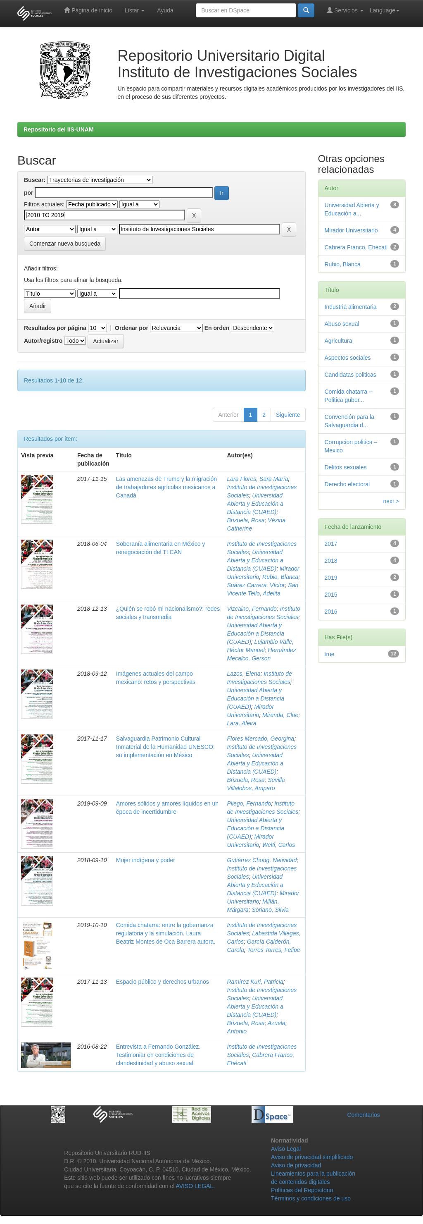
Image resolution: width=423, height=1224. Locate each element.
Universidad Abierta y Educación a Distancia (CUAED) (255, 503)
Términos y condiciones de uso (311, 1198)
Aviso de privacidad (296, 1165)
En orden (217, 328)
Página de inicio (88, 10)
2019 (331, 577)
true (330, 654)
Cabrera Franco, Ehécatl (356, 247)
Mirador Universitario (351, 230)
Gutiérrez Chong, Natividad (262, 860)
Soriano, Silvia (270, 909)
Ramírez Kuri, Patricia (255, 981)
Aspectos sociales (348, 357)
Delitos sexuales (346, 467)
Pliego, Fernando (249, 803)
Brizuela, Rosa (245, 520)
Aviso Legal (286, 1148)
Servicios (345, 10)
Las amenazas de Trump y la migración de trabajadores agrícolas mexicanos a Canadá (166, 487)
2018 (331, 560)
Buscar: (34, 180)
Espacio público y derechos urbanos (162, 981)
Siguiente (288, 414)
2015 (331, 594)
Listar (135, 10)
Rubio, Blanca (280, 577)
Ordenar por (131, 328)
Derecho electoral (347, 484)
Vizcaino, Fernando (251, 608)
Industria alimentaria (351, 307)
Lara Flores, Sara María (257, 479)
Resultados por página (55, 328)
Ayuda (165, 10)
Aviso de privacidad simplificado (312, 1157)
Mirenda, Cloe (280, 715)
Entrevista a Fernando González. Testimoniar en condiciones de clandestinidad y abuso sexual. (158, 1054)
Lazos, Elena (243, 673)
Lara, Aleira (241, 723)
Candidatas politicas (350, 374)
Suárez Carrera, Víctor (256, 585)
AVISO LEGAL (194, 1186)
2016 (331, 611)
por (28, 192)
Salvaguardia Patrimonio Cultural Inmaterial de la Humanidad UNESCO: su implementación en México (165, 746)
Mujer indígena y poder (145, 860)
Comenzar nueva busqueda (64, 243)
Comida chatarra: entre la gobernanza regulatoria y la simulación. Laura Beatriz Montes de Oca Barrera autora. (165, 933)
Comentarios (363, 1115)
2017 (331, 543)
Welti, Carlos (278, 845)
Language (384, 10)
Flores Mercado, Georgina (260, 738)
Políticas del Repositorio (302, 1190)
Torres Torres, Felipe (273, 950)
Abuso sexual (342, 323)
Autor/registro (43, 340)
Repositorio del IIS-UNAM (59, 129)
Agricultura (338, 340)
